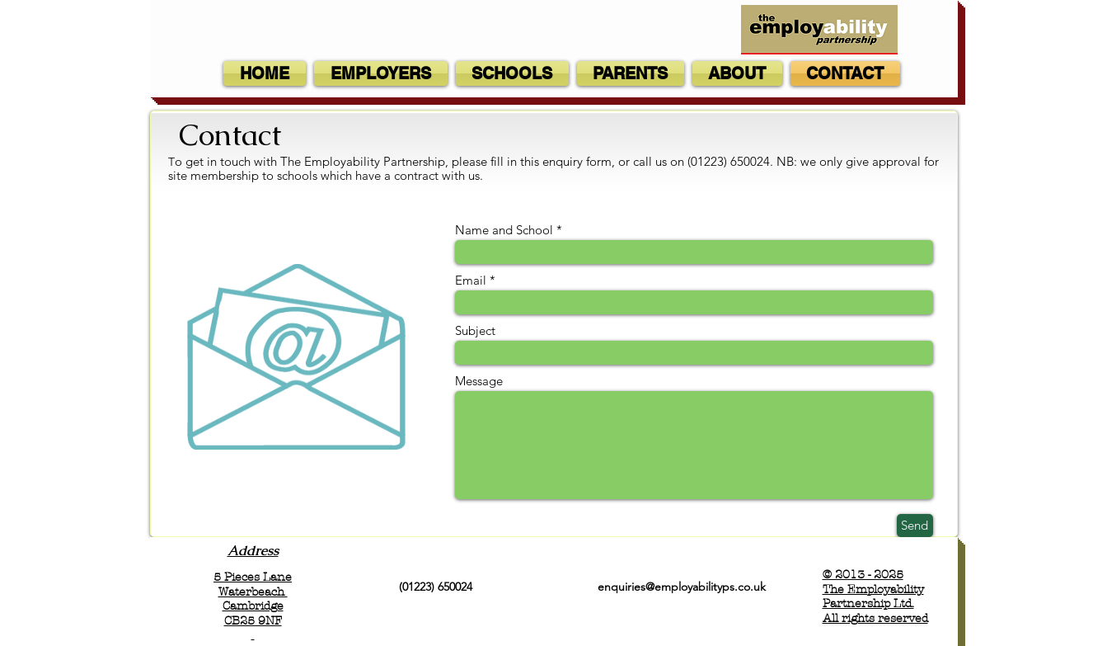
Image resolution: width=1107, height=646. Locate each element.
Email (470, 280)
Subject (475, 330)
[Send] (915, 525)
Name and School (504, 230)
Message (479, 381)
